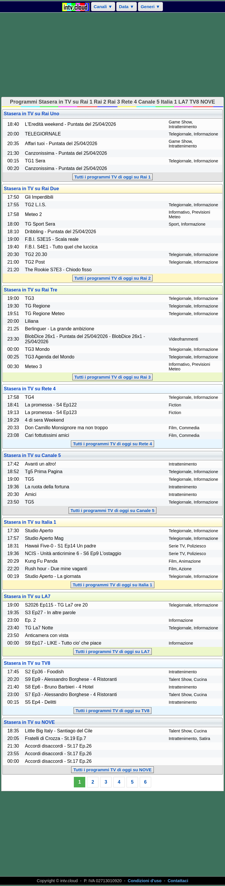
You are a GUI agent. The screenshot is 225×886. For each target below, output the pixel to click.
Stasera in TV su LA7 (27, 596)
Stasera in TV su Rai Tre (30, 289)
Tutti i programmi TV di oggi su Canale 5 (112, 510)
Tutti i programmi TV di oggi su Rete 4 (112, 443)
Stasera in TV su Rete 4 (30, 388)
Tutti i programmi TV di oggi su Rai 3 (112, 377)
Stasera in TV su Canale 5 (32, 455)
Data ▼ (126, 6)
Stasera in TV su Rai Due (31, 188)
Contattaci (178, 880)
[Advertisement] (112, 55)
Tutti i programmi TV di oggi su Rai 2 (112, 278)
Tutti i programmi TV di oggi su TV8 (112, 710)
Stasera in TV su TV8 (27, 663)
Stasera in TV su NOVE (29, 722)
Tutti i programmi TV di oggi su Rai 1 (112, 176)
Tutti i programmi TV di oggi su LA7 (112, 651)
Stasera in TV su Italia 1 (30, 522)
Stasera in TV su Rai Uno (31, 113)
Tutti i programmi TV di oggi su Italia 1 (112, 584)
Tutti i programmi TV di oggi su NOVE (112, 769)
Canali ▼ (103, 6)
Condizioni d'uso (144, 880)
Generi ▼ (150, 6)
